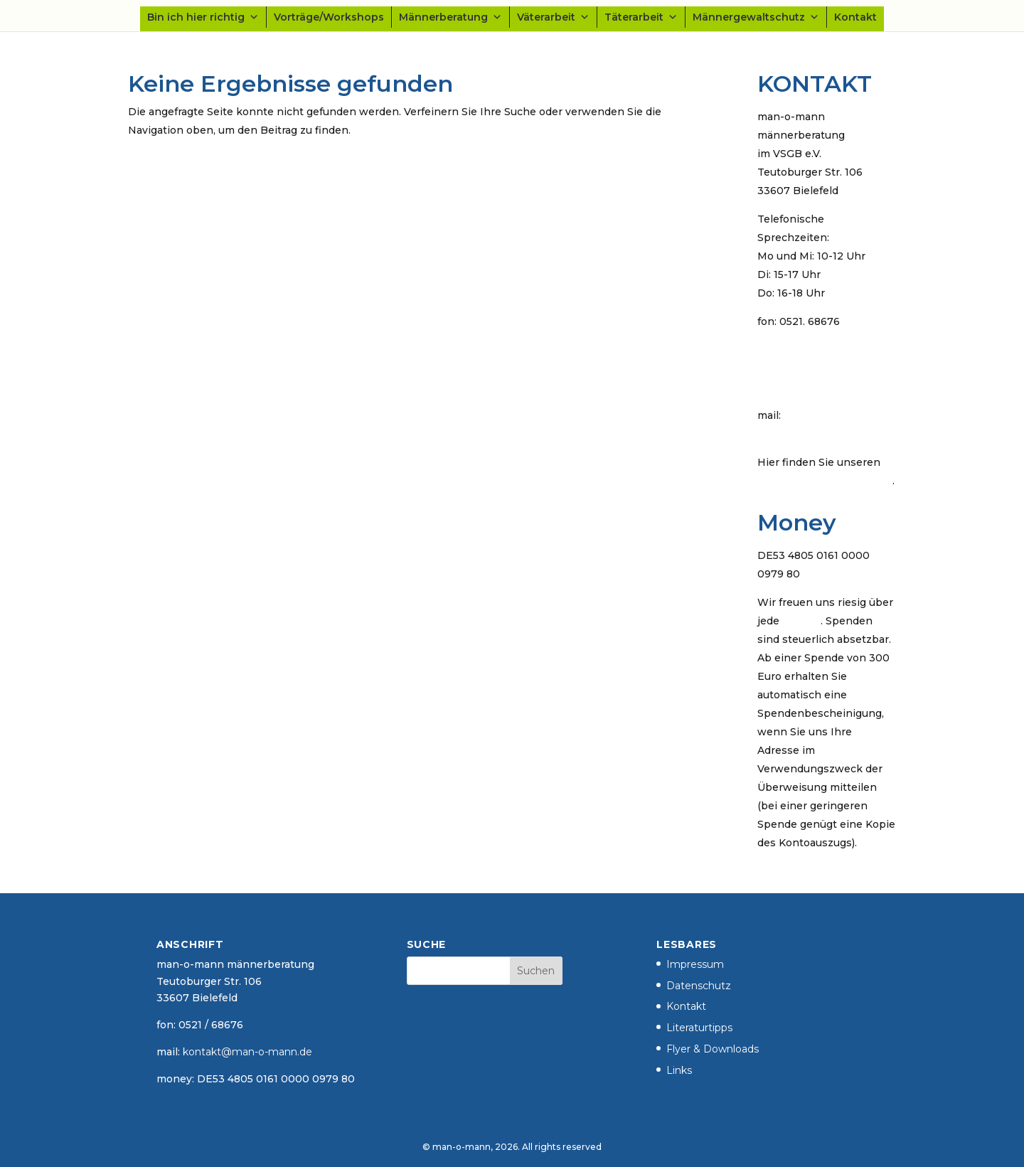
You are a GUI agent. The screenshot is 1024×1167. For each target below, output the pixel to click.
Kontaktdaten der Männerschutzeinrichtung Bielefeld (821, 368)
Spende (801, 620)
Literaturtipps (699, 1027)
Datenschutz (698, 985)
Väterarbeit (553, 17)
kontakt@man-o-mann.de (822, 433)
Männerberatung (450, 17)
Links (679, 1070)
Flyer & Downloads (712, 1049)
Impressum (695, 964)
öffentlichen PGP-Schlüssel (824, 480)
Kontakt (855, 17)
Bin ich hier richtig (203, 17)
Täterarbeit (641, 17)
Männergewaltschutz (756, 17)
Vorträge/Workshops (329, 17)
